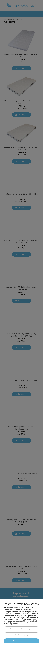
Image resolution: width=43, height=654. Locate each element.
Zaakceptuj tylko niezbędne (21, 629)
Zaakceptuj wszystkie (21, 641)
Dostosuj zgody (21, 635)
